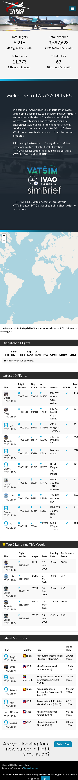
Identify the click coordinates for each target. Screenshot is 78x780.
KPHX (34, 510)
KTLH (43, 453)
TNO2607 (23, 604)
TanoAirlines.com (30, 768)
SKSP (33, 482)
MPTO (43, 396)
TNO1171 (23, 427)
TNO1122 (23, 453)
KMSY (34, 453)
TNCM (34, 396)
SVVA (34, 526)
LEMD (43, 498)
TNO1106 (23, 498)
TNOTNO (23, 396)
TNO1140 (23, 565)
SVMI (34, 427)
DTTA (34, 439)
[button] (4, 236)
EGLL (33, 498)
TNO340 (22, 482)
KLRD (34, 467)
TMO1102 (23, 591)
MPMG (44, 427)
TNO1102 (23, 618)
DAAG (43, 439)
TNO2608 (23, 439)
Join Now (63, 744)
